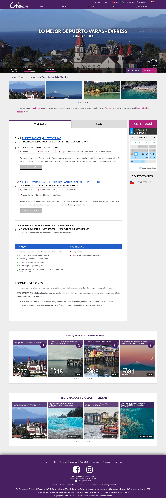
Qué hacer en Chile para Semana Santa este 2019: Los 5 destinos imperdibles (133, 405)
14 (136, 154)
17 (147, 154)
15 (139, 154)
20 (132, 158)
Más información (38, 436)
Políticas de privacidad (107, 485)
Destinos (91, 6)
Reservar (149, 70)
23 (143, 158)
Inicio (98, 2)
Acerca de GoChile (57, 485)
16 (143, 154)
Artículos (106, 462)
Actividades (84, 462)
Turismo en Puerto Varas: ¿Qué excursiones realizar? (97, 404)
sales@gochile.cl (83, 481)
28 (136, 161)
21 (136, 158)
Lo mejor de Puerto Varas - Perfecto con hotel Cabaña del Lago (63, 342)
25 (150, 158)
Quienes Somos (142, 6)
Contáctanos (142, 2)
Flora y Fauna (118, 462)
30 (143, 161)
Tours (41, 6)
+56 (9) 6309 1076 (128, 2)
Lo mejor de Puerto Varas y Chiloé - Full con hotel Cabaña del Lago (134, 342)
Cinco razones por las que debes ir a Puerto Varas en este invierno (27, 404)
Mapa (99, 124)
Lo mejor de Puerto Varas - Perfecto (27, 343)
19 (154, 154)
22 (139, 158)
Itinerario (40, 124)
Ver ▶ (42, 374)
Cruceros (63, 462)
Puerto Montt (111, 108)
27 (132, 161)
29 (139, 161)
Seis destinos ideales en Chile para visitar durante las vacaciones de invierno (61, 405)
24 (147, 158)
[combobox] (105, 2)
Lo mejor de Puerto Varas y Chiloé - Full (99, 342)
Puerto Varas (37, 108)
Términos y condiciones (88, 485)
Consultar (133, 70)
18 (150, 154)
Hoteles (65, 6)
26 (154, 158)
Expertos (96, 462)
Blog (115, 6)
